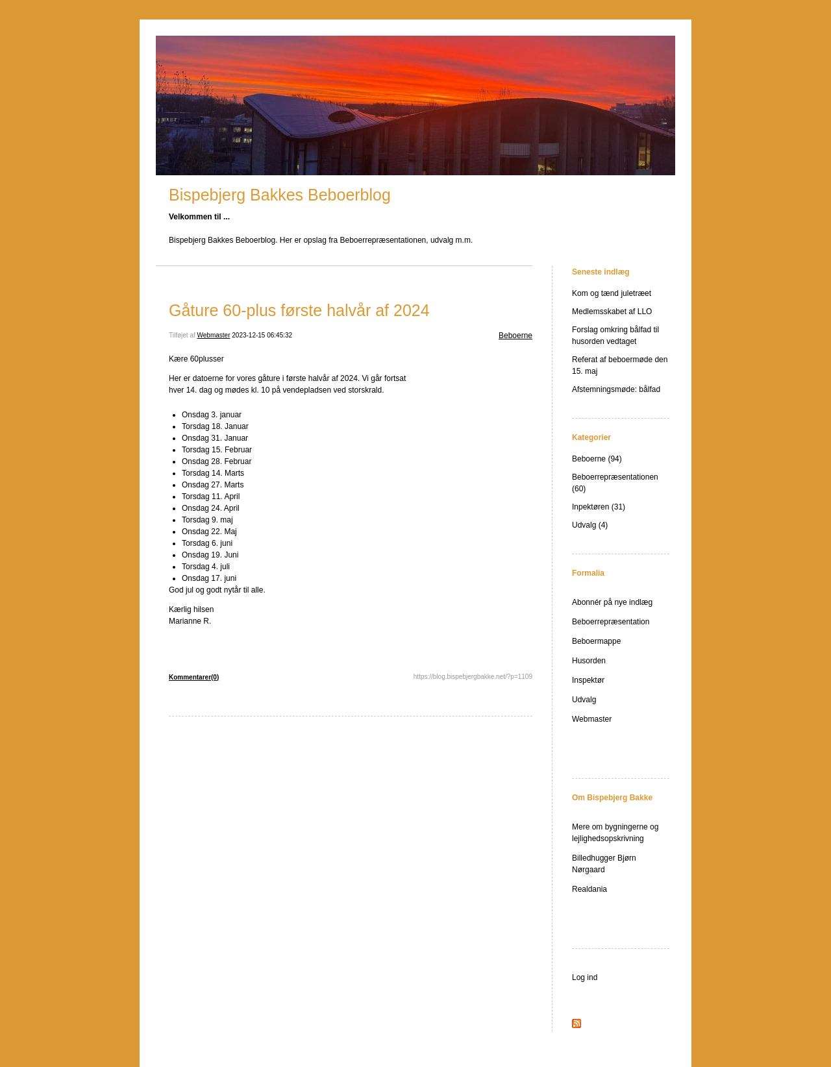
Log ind (584, 977)
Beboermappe (596, 641)
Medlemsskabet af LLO (612, 311)
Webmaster (213, 335)
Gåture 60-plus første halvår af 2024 (299, 310)
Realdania (589, 889)
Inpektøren (590, 506)
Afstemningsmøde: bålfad (616, 389)
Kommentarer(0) (194, 677)
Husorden (589, 660)
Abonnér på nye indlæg (612, 602)
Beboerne (515, 335)
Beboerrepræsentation (610, 621)
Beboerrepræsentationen (615, 477)
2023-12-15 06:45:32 (262, 335)
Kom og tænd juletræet (611, 293)
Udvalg (584, 525)
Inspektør (588, 680)
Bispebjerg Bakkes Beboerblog (280, 195)
